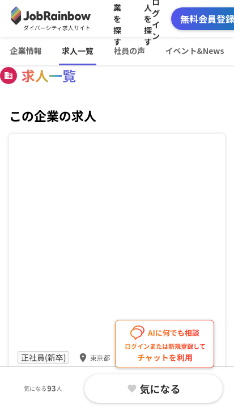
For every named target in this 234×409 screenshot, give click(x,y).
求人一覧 (77, 50)
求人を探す (148, 18)
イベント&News (194, 50)
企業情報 (26, 50)
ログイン (156, 18)
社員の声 (129, 50)
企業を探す (117, 18)
